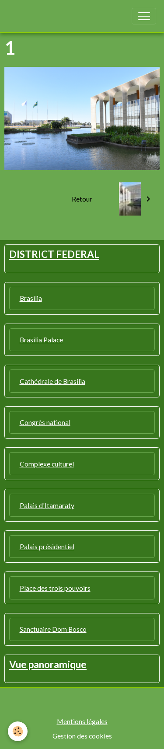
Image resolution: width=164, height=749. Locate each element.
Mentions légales (82, 721)
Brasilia (31, 298)
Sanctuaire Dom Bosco (53, 629)
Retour (82, 199)
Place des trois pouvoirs (55, 588)
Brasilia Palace (41, 339)
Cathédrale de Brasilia (52, 381)
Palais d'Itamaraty (47, 505)
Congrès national (45, 422)
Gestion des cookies (82, 736)
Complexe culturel (47, 464)
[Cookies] (18, 731)
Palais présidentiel (47, 546)
